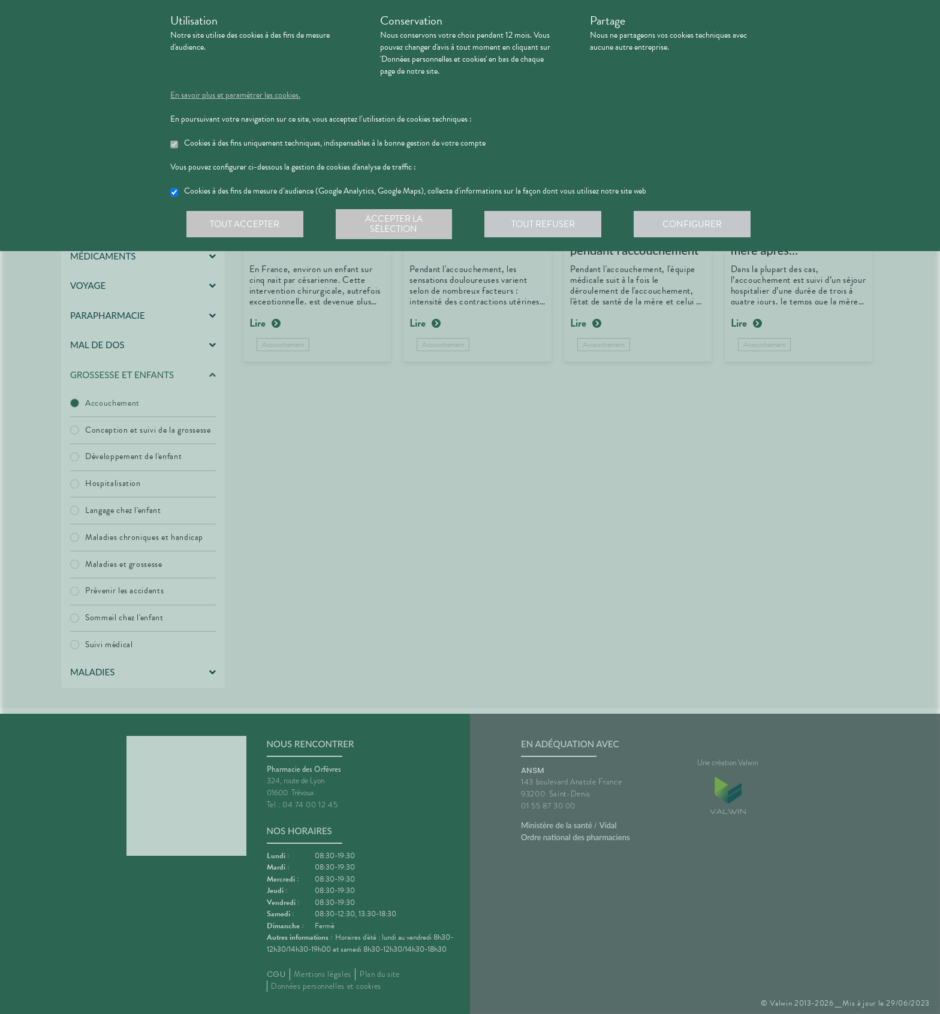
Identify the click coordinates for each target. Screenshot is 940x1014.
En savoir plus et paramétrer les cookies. (235, 95)
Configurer (695, 224)
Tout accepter (245, 224)
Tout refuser (545, 224)
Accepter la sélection (395, 224)
